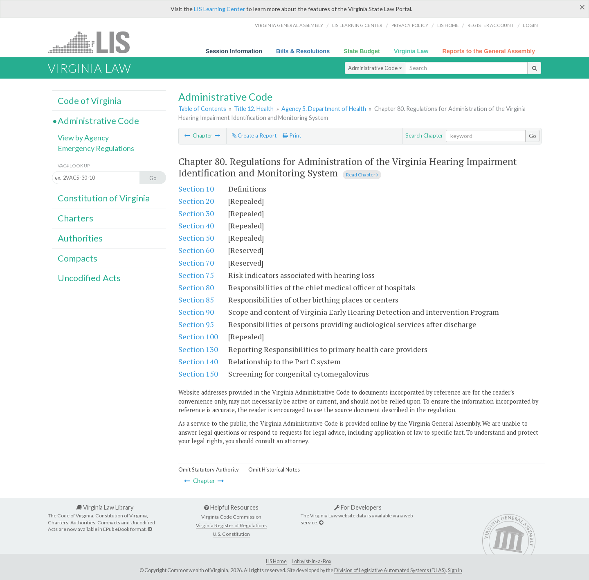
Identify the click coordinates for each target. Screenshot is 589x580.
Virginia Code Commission (231, 517)
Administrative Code (375, 68)
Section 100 (198, 336)
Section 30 (196, 213)
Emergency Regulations (96, 148)
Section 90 (196, 312)
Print (292, 135)
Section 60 (196, 250)
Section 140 (198, 361)
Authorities (80, 238)
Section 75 (196, 275)
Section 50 (196, 238)
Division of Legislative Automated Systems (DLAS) (390, 570)
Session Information (234, 51)
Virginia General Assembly (289, 25)
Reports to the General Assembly (488, 51)
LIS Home (276, 561)
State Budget (362, 51)
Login (530, 25)
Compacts (77, 258)
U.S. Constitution (231, 534)
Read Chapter (362, 175)
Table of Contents (202, 108)
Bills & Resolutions (303, 51)
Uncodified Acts (89, 278)
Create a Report (254, 135)
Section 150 (198, 374)
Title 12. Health (254, 108)
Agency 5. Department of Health (323, 108)
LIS (93, 42)
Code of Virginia (89, 100)
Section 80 (196, 287)
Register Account (491, 25)
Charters (75, 218)
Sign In (455, 570)
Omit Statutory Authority (208, 469)
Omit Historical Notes (274, 469)
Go (532, 136)
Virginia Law (411, 51)
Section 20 (196, 201)
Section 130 (198, 349)
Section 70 (196, 263)
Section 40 (196, 225)
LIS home (448, 25)
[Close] (582, 7)
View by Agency (83, 137)
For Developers (358, 507)
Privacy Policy (410, 25)
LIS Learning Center (219, 8)
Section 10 (196, 189)
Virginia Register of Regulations (231, 525)
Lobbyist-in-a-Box (311, 561)
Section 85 (196, 300)
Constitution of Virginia (104, 198)
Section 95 (196, 324)
